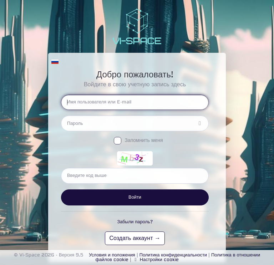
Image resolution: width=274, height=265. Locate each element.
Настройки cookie (156, 260)
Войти (134, 197)
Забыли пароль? (134, 222)
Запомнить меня (144, 140)
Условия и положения (112, 255)
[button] (54, 60)
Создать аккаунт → (135, 238)
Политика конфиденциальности (173, 255)
